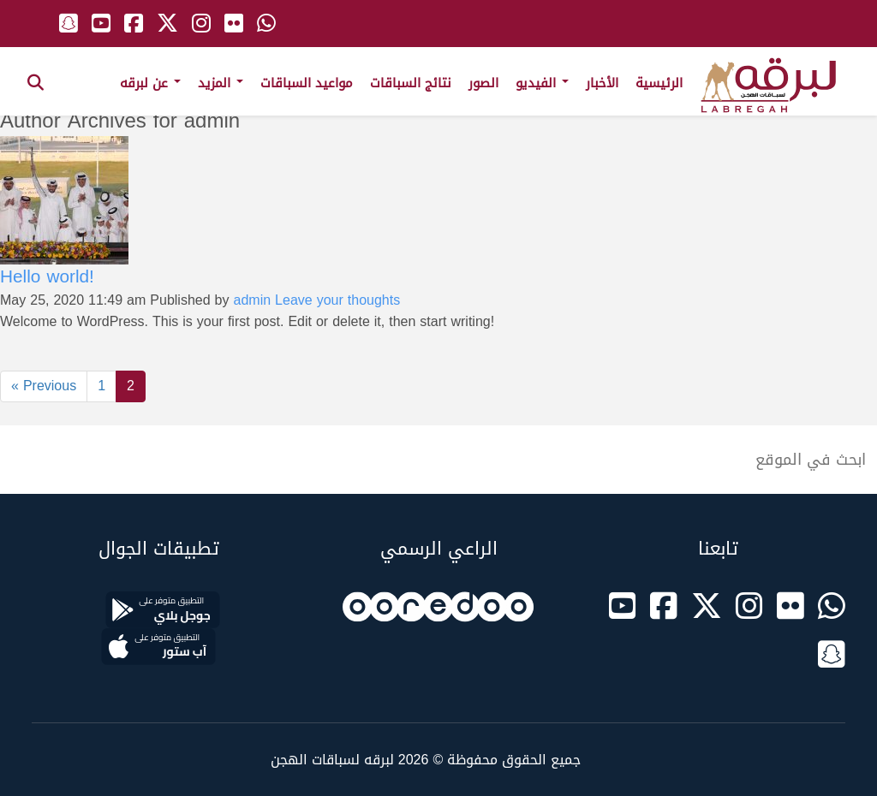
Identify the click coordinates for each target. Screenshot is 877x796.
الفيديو (542, 83)
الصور (483, 83)
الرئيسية (659, 83)
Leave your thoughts (337, 300)
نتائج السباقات (410, 83)
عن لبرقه (150, 83)
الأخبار (602, 83)
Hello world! (47, 276)
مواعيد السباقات (306, 83)
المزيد (220, 83)
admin (252, 300)
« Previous (43, 385)
